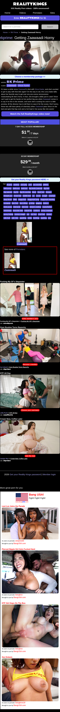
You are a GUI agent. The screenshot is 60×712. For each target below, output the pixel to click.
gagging (39, 203)
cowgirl (44, 196)
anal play (24, 185)
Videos (22, 13)
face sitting (23, 203)
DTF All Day (5, 373)
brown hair (17, 196)
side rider (15, 218)
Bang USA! (36, 494)
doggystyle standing (48, 199)
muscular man (18, 210)
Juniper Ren (4, 458)
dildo (15, 199)
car (33, 196)
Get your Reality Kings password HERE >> (30, 180)
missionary (7, 210)
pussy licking (8, 214)
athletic (45, 185)
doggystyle (22, 199)
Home (7, 13)
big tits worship (25, 192)
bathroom (16, 188)
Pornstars (37, 13)
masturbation (47, 207)
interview (25, 207)
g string (31, 203)
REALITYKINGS (30, 4)
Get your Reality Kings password (25, 474)
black (34, 192)
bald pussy (7, 188)
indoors (45, 203)
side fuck (7, 218)
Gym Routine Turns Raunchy (13, 327)
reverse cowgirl (20, 214)
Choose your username (30, 410)
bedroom (24, 188)
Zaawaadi (11, 85)
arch (30, 185)
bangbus (19, 595)
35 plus (9, 185)
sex (28, 214)
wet (49, 218)
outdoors (36, 210)
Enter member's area (30, 318)
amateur (16, 185)
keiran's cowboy (35, 207)
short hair (41, 214)
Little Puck (4, 413)
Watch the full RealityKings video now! (30, 114)
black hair (41, 192)
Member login (49, 474)
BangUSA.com (20, 543)
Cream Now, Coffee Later (11, 419)
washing (44, 218)
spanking (23, 218)
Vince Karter (24, 85)
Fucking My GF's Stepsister (12, 282)
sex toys (34, 214)
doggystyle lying (33, 199)
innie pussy (8, 207)
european (7, 203)
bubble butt (27, 196)
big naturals (8, 192)
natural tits (28, 210)
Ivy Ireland (3, 367)
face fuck (15, 203)
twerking (36, 218)
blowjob (48, 192)
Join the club (30, 456)
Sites (52, 13)
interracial (16, 207)
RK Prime (14, 32)
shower (49, 214)
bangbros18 (20, 703)
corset (38, 196)
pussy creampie (46, 210)
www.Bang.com (21, 502)
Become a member (30, 364)
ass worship (37, 185)
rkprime (6, 38)
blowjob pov (8, 196)
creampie (52, 196)
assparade (19, 541)
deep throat (8, 199)
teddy (30, 218)
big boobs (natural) (35, 188)
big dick (46, 188)
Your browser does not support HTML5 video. (30, 58)
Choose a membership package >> (30, 77)
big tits (16, 192)
